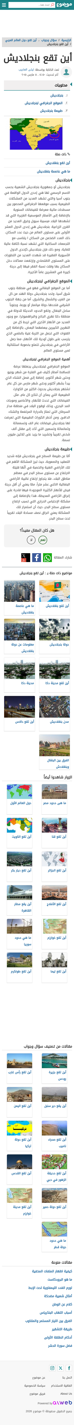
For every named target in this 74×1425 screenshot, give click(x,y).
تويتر (25, 557)
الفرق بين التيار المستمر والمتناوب (48, 1321)
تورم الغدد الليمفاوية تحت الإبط (50, 1288)
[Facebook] (69, 1368)
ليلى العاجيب (26, 69)
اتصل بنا (67, 1377)
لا (31, 540)
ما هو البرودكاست (60, 1280)
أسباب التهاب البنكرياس (56, 1313)
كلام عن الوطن (62, 1304)
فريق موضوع (37, 1393)
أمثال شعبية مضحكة (58, 1296)
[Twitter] (60, 1368)
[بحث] (52, 5)
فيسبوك (36, 557)
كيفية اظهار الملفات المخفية (52, 1271)
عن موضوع (38, 1377)
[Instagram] (52, 1368)
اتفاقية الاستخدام (61, 1385)
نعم (42, 540)
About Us (66, 1393)
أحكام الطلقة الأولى (58, 1337)
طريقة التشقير (62, 1329)
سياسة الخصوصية (34, 1385)
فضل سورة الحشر (60, 1346)
